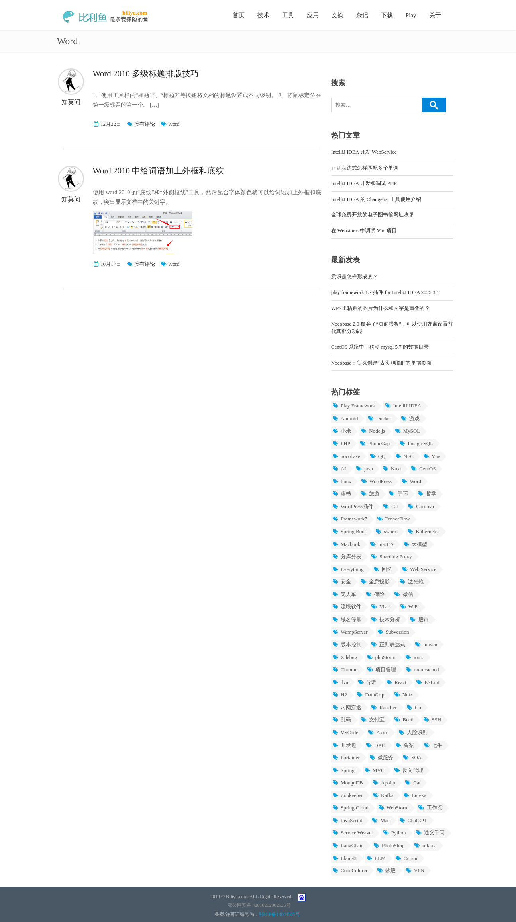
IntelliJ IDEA (403, 406)
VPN (414, 870)
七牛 (433, 745)
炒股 (386, 870)
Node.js (373, 431)
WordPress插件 (352, 506)
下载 (387, 15)
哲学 (427, 494)
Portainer (346, 757)
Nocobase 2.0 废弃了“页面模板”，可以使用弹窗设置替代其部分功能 (392, 327)
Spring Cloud (350, 808)
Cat (412, 783)
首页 (239, 15)
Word (174, 124)
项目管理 (381, 669)
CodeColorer (349, 870)
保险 (375, 594)
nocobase (346, 456)
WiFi (409, 607)
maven (426, 644)
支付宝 (373, 720)
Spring (343, 770)
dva (340, 682)
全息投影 (375, 582)
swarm (386, 531)
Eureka (414, 795)
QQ (377, 456)
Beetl (404, 720)
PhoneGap (375, 443)
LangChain (348, 845)
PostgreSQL (416, 443)
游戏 (410, 418)
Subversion (393, 632)
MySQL (407, 431)
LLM (376, 858)
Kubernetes (423, 531)
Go (413, 707)
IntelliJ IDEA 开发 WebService (364, 152)
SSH (432, 720)
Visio (380, 607)
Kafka (383, 795)
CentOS (423, 469)
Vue (431, 456)
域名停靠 (346, 619)
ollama (425, 845)
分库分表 (346, 556)
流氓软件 (346, 607)
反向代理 (408, 770)
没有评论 (144, 124)
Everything (348, 569)
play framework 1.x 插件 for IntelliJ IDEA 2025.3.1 (385, 292)
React (396, 682)
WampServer (350, 632)
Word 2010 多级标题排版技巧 (146, 73)
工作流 (430, 808)
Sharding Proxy (391, 556)
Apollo (384, 783)
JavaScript (347, 820)
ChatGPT (413, 820)
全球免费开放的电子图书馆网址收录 (372, 215)
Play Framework (353, 406)
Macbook (346, 544)
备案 (404, 745)
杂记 (362, 15)
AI (339, 469)
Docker (379, 418)
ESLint (427, 682)
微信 (403, 594)
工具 (288, 15)
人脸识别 (412, 732)
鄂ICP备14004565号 (279, 914)
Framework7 (349, 519)
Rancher (384, 707)
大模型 (415, 544)
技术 (263, 15)
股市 (419, 619)
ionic (414, 657)
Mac (380, 820)
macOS (382, 544)
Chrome (344, 669)
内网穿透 (346, 707)
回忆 (382, 569)
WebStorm (393, 808)
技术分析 (385, 619)
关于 (435, 15)
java (364, 469)
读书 (341, 494)
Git (390, 506)
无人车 (344, 594)
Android (345, 418)
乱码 (341, 720)
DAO (375, 745)
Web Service (419, 569)
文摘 (337, 15)
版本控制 (346, 644)
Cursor (406, 858)
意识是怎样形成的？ (354, 276)
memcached (422, 669)
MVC (374, 770)
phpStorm (381, 657)
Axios (378, 732)
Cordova (421, 506)
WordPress (376, 481)
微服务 (381, 757)
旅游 (370, 494)
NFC (404, 456)
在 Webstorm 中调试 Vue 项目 (364, 231)
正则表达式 (388, 644)
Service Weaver (352, 833)
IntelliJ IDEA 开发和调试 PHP (364, 183)
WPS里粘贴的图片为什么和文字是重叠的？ (380, 308)
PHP (341, 443)
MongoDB (347, 783)
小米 (341, 431)
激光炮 (411, 582)
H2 (339, 695)
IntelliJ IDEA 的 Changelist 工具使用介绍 (376, 199)
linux (341, 481)
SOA (412, 757)
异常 (367, 682)
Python (394, 833)
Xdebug (344, 657)
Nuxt (392, 469)
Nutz (403, 695)
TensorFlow (393, 519)
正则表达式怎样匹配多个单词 (364, 168)
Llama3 (344, 858)
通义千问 (430, 833)
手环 (398, 494)
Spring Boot (349, 531)
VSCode (345, 732)
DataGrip (371, 695)
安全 (341, 582)
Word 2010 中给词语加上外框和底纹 (158, 170)
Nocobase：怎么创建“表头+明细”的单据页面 (381, 363)
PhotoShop (388, 845)
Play (411, 15)
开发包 (344, 745)
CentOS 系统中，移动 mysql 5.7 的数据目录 (380, 347)
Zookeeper (347, 795)
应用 (313, 15)
